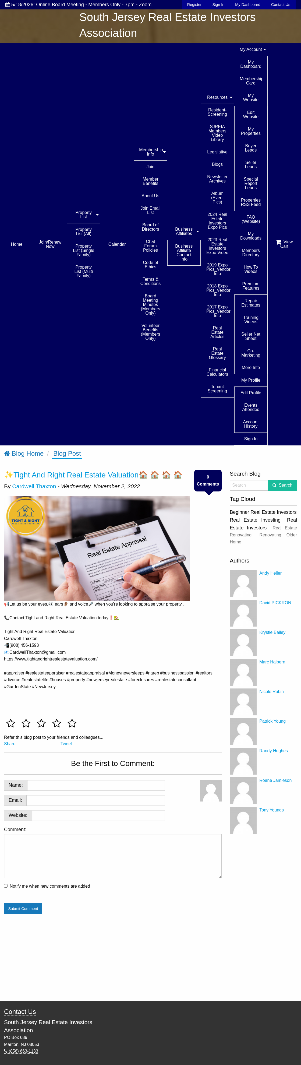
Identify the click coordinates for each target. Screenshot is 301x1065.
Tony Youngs (271, 810)
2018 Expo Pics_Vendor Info (218, 290)
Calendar (117, 244)
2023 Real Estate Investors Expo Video (217, 246)
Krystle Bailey (272, 632)
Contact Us (280, 4)
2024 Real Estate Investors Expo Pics (217, 221)
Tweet (66, 743)
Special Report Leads (251, 183)
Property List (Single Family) (83, 250)
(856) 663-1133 (21, 1051)
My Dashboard (247, 4)
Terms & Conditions (150, 281)
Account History (251, 424)
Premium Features (250, 286)
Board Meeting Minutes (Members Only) (150, 304)
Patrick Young (272, 721)
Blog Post (67, 453)
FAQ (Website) (251, 219)
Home (17, 244)
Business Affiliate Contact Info (184, 252)
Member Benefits (150, 181)
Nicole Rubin (271, 691)
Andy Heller (270, 573)
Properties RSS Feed (251, 202)
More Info (251, 367)
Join (150, 166)
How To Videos (251, 269)
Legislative (217, 152)
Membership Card (251, 80)
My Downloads (250, 235)
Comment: (113, 852)
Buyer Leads (251, 147)
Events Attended (250, 407)
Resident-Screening (217, 112)
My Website (251, 97)
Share (10, 743)
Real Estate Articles (217, 332)
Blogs (217, 164)
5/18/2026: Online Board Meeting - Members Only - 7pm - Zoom (78, 4)
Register (194, 4)
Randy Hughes (273, 750)
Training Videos (250, 319)
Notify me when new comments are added (50, 886)
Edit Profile (250, 393)
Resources (217, 97)
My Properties (251, 131)
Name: (16, 785)
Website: (18, 815)
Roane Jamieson (275, 780)
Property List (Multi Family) (84, 271)
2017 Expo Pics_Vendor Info (218, 311)
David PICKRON (275, 602)
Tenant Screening (217, 388)
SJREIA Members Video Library (217, 133)
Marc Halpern (272, 662)
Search (285, 485)
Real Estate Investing (255, 520)
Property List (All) (84, 231)
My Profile (250, 380)
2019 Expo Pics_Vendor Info (218, 269)
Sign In (218, 4)
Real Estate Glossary (217, 353)
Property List (84, 214)
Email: (15, 800)
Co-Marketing (250, 353)
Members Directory (251, 252)
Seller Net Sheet (250, 336)
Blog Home (24, 453)
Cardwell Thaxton (34, 486)
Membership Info (151, 151)
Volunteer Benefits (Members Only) (150, 332)
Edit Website (251, 114)
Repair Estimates (250, 302)
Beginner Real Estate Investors (263, 512)
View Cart (284, 244)
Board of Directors (150, 227)
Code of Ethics (150, 264)
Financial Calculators (217, 372)
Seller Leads (251, 164)
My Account (251, 49)
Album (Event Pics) (217, 197)
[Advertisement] (263, 917)
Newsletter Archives (217, 178)
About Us (151, 196)
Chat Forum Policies (150, 245)
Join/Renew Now (50, 244)
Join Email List (151, 210)
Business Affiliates (184, 231)
